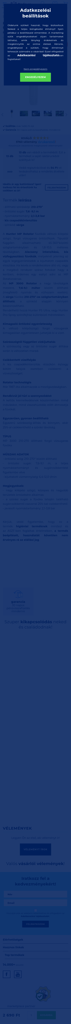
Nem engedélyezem (35, 68)
